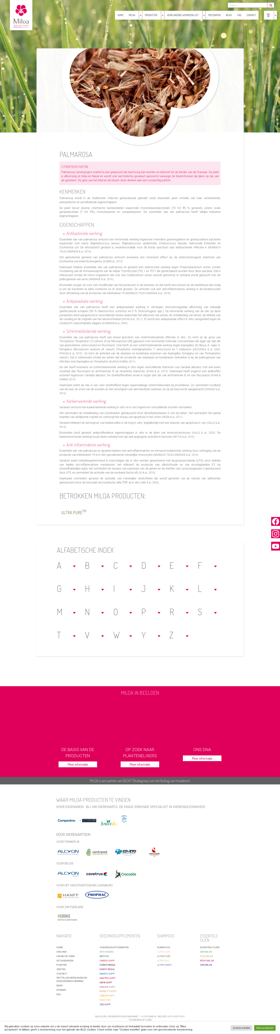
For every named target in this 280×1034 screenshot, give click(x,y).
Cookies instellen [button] (241, 1028)
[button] (67, 565)
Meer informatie (78, 764)
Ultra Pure (73, 512)
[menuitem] (268, 15)
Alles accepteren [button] (264, 1028)
